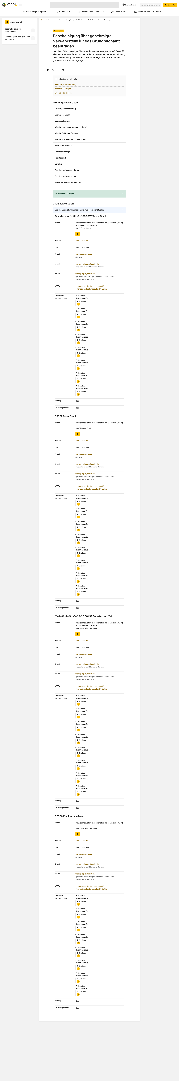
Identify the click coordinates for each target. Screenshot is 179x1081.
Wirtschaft (60, 11)
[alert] (89, 194)
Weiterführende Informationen (68, 182)
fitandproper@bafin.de (85, 274)
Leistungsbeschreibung (65, 84)
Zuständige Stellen (63, 93)
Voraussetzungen (63, 121)
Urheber (58, 164)
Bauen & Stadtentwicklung (88, 11)
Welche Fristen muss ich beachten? (70, 139)
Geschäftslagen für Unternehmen (13, 30)
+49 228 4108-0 (82, 240)
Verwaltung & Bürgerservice (31, 11)
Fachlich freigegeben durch (67, 170)
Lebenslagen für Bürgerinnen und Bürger (17, 38)
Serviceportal (170, 5)
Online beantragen (63, 88)
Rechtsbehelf (60, 158)
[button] (89, 193)
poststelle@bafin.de (83, 254)
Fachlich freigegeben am (65, 176)
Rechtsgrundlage (62, 152)
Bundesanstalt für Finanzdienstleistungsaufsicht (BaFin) (79, 210)
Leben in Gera (117, 11)
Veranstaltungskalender (150, 5)
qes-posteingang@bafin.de (87, 264)
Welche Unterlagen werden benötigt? (71, 127)
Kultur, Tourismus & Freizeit (147, 11)
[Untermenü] (33, 30)
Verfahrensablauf (62, 115)
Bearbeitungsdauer (63, 145)
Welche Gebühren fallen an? (67, 133)
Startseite (44, 20)
